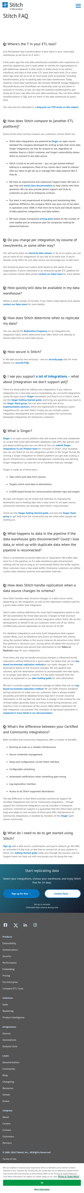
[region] (42, 1178)
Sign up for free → (21, 893)
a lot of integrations (51, 376)
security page (56, 359)
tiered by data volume (40, 253)
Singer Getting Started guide (26, 399)
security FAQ (22, 362)
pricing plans (46, 218)
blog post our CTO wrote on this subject (57, 107)
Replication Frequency (35, 331)
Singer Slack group (17, 403)
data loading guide (42, 678)
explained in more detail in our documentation (27, 712)
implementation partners (16, 406)
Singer (55, 141)
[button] (78, 5)
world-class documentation (38, 185)
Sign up (7, 846)
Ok (42, 1182)
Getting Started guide (26, 852)
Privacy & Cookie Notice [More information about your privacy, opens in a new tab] (68, 1176)
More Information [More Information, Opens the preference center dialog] (42, 1189)
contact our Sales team (50, 273)
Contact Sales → (62, 893)
